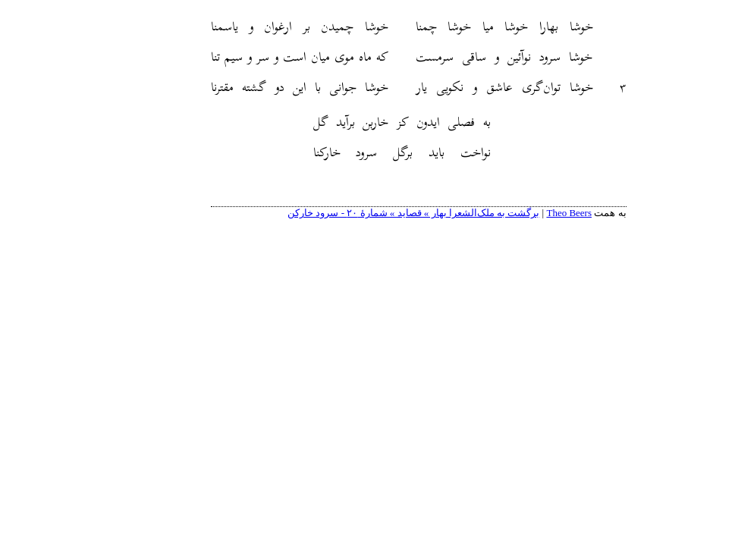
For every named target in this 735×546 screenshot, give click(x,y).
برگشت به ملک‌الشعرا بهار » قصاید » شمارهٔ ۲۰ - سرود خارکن (362, 212)
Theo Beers (518, 212)
